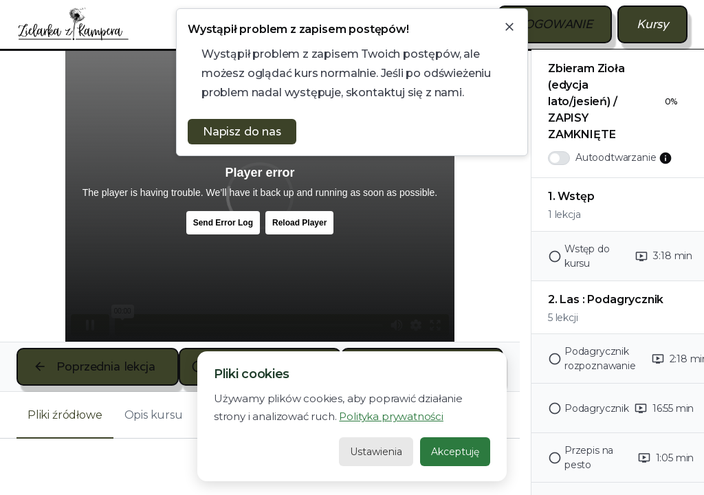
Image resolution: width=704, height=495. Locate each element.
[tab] (64, 415)
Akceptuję (455, 452)
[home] (73, 24)
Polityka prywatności (391, 416)
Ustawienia (376, 452)
